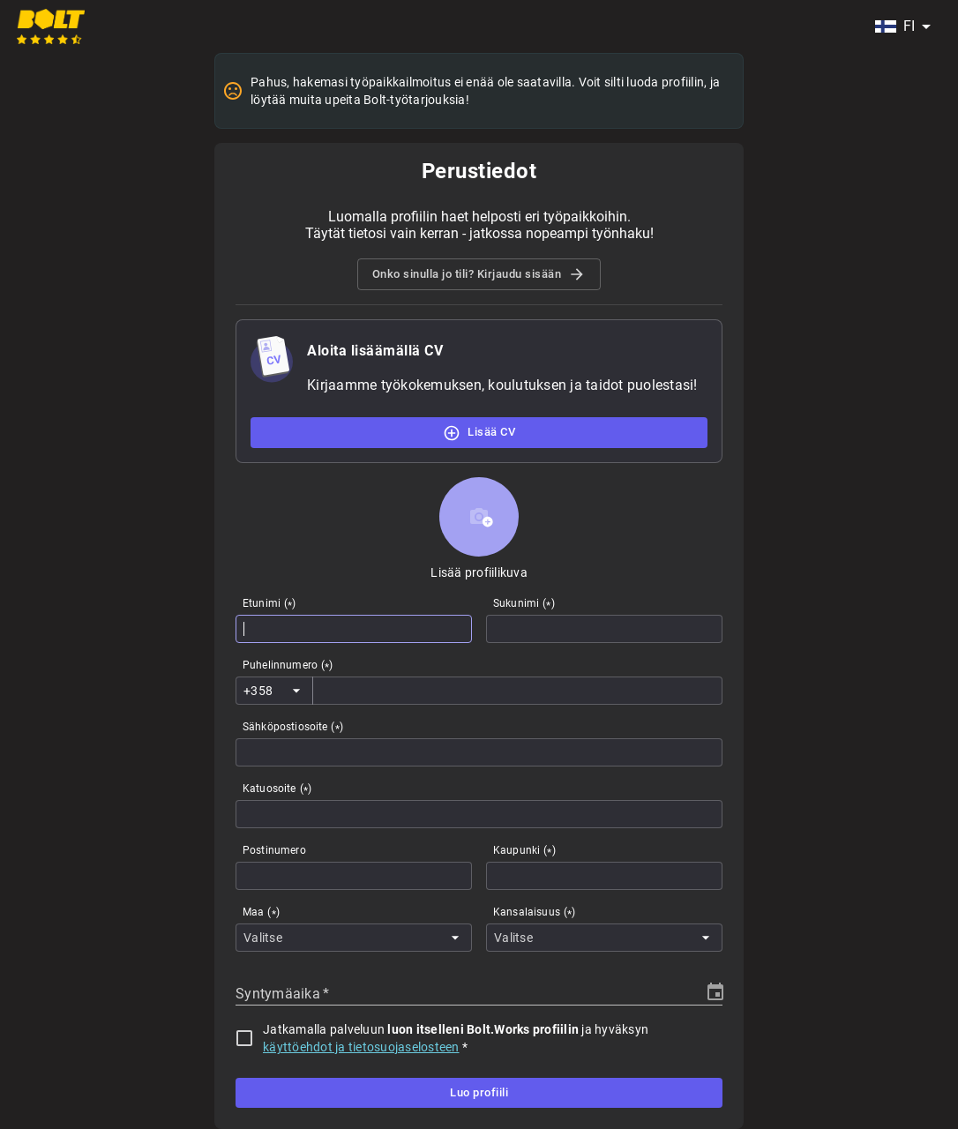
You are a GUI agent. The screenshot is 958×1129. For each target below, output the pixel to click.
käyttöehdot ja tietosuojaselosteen (361, 1047)
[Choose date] (715, 992)
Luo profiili (479, 1093)
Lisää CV (479, 432)
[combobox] (902, 26)
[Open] (296, 690)
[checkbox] (244, 1038)
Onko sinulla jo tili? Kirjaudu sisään (479, 274)
